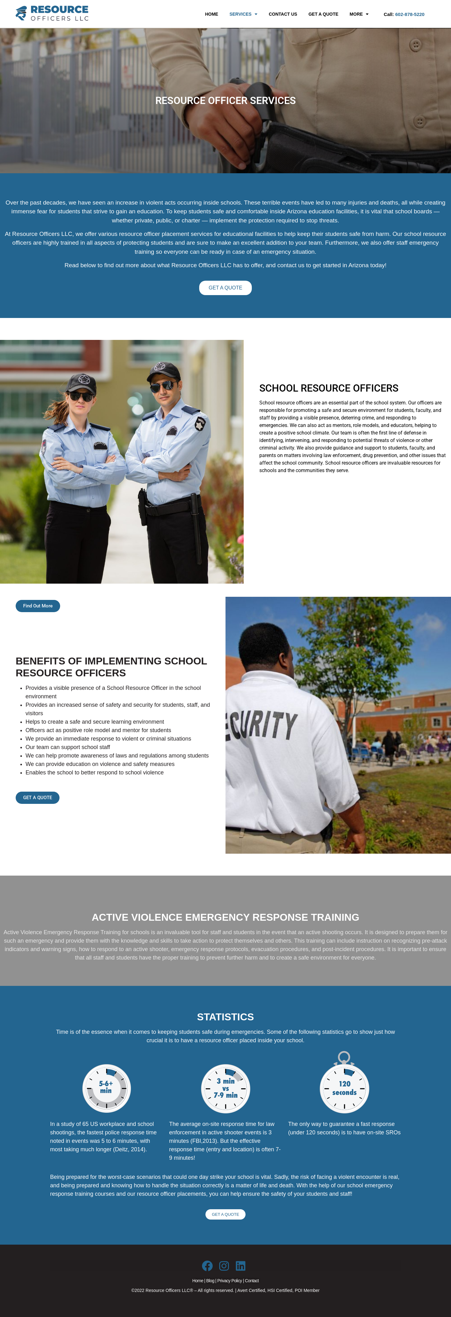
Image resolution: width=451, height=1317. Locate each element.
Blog (210, 1280)
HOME (211, 14)
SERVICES (244, 14)
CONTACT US (283, 14)
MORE (359, 14)
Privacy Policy (229, 1280)
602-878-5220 (409, 14)
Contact (252, 1280)
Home (197, 1280)
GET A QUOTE (323, 14)
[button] (243, 14)
